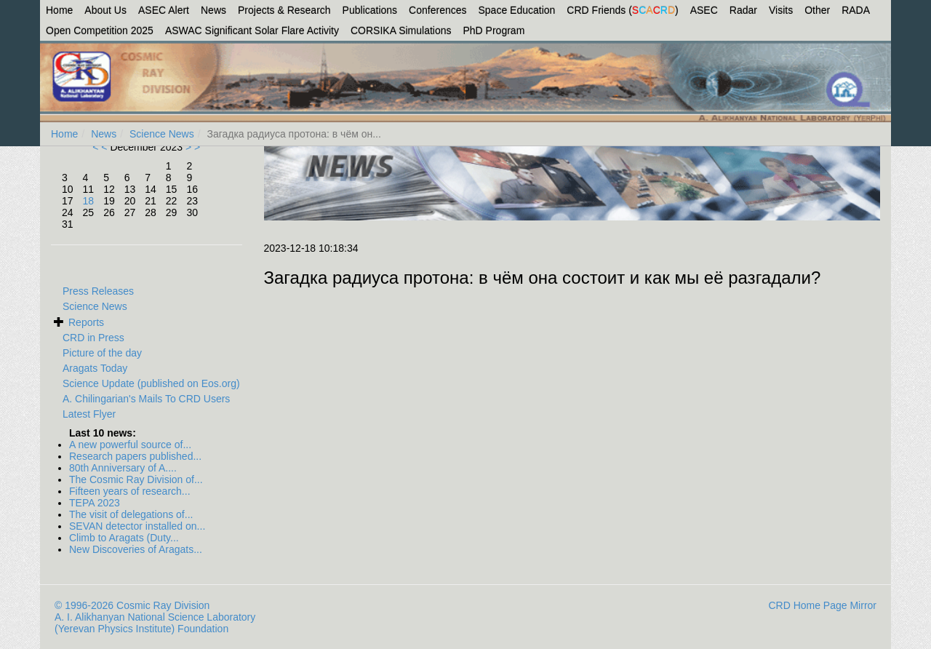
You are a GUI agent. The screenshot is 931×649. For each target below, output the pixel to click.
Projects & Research (284, 10)
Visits (781, 10)
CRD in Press (93, 337)
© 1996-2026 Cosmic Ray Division (132, 605)
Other (817, 10)
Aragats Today (95, 368)
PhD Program (494, 30)
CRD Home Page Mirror (822, 605)
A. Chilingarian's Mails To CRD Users (146, 399)
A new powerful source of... (130, 444)
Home (59, 10)
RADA (856, 10)
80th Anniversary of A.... (123, 468)
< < (101, 147)
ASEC (704, 10)
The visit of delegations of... (131, 514)
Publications (370, 10)
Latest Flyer (89, 414)
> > (191, 147)
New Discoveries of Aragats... (135, 549)
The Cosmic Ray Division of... (136, 479)
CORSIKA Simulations (401, 30)
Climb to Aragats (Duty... (124, 538)
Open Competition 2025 (99, 30)
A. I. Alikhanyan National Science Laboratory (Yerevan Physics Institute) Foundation (155, 622)
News (213, 10)
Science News (161, 134)
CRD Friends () (622, 10)
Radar (743, 10)
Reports (86, 322)
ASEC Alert (163, 10)
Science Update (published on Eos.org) (151, 383)
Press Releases (98, 291)
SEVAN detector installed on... (137, 526)
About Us (105, 10)
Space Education (517, 10)
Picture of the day (102, 353)
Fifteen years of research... (130, 491)
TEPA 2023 (94, 503)
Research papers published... (135, 456)
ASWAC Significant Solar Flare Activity (252, 30)
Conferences (437, 10)
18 (89, 201)
